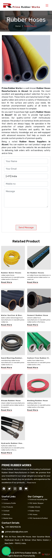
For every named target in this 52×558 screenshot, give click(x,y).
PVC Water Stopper (36, 503)
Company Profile (9, 503)
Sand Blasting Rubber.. (12, 358)
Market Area (7, 518)
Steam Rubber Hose (11, 401)
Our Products (7, 507)
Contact (5, 511)
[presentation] (23, 215)
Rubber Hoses (34, 511)
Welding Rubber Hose (37, 401)
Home (18, 26)
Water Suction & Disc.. (12, 315)
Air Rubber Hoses (35, 273)
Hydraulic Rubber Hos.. (12, 443)
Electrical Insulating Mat (37, 499)
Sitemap (6, 514)
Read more (31, 483)
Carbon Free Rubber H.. (38, 358)
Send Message (26, 227)
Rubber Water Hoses (11, 273)
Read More (6, 282)
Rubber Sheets (34, 507)
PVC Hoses (32, 514)
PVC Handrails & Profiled (38, 518)
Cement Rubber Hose (37, 315)
